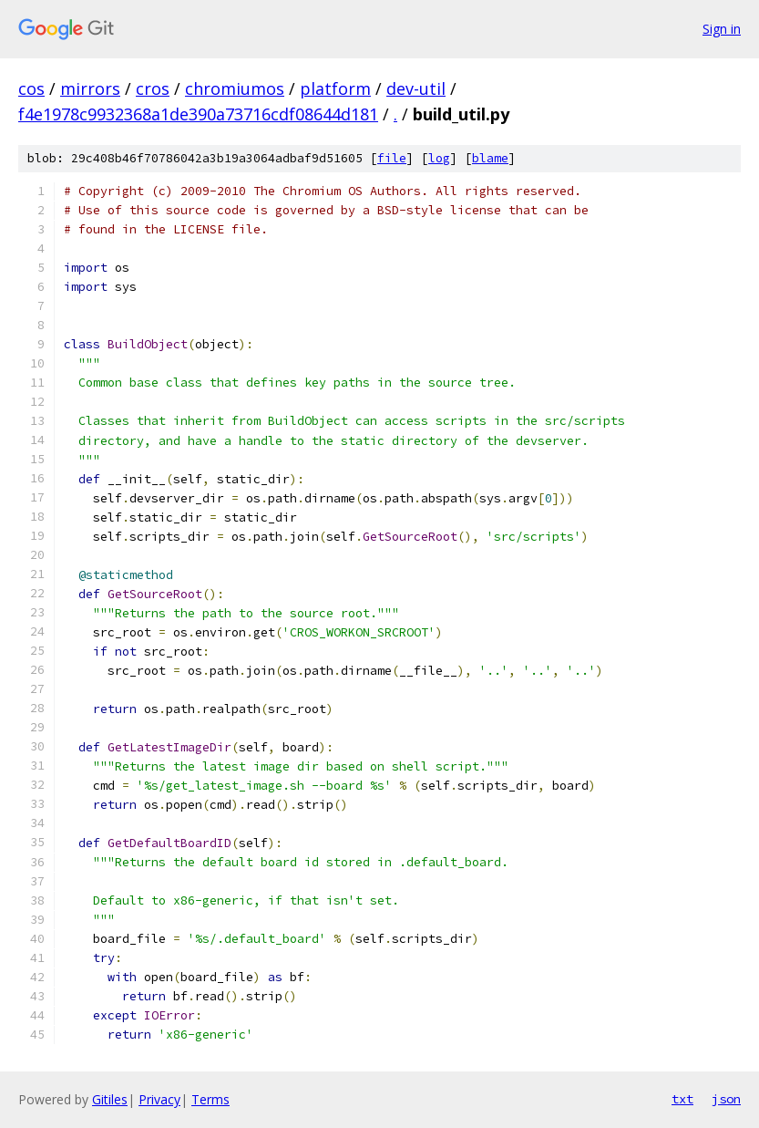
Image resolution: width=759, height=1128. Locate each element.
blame (490, 158)
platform (335, 88)
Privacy (159, 1099)
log (439, 158)
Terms (210, 1099)
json (726, 1099)
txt (682, 1099)
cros (152, 88)
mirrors (90, 88)
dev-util (416, 88)
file (391, 158)
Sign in (722, 28)
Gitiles (110, 1099)
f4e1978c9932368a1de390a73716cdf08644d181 (198, 114)
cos (31, 88)
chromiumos (234, 88)
